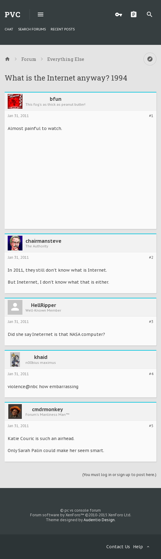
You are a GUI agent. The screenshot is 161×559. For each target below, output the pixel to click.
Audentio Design (99, 520)
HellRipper (43, 305)
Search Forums (32, 29)
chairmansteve (43, 241)
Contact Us (118, 546)
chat (9, 29)
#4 (151, 374)
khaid (41, 357)
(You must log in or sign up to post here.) (119, 474)
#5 (151, 426)
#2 (151, 257)
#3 (151, 322)
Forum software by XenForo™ (80, 515)
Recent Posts (63, 29)
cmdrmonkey (47, 409)
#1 (151, 116)
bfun (55, 99)
